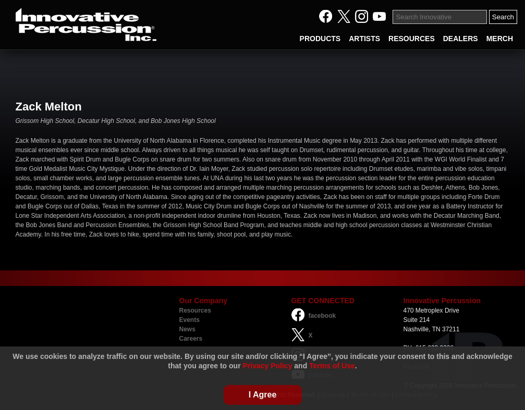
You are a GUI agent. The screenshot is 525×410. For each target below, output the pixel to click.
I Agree (263, 394)
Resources (195, 310)
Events (189, 320)
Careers (191, 338)
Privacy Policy (267, 366)
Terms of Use (332, 366)
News (187, 329)
